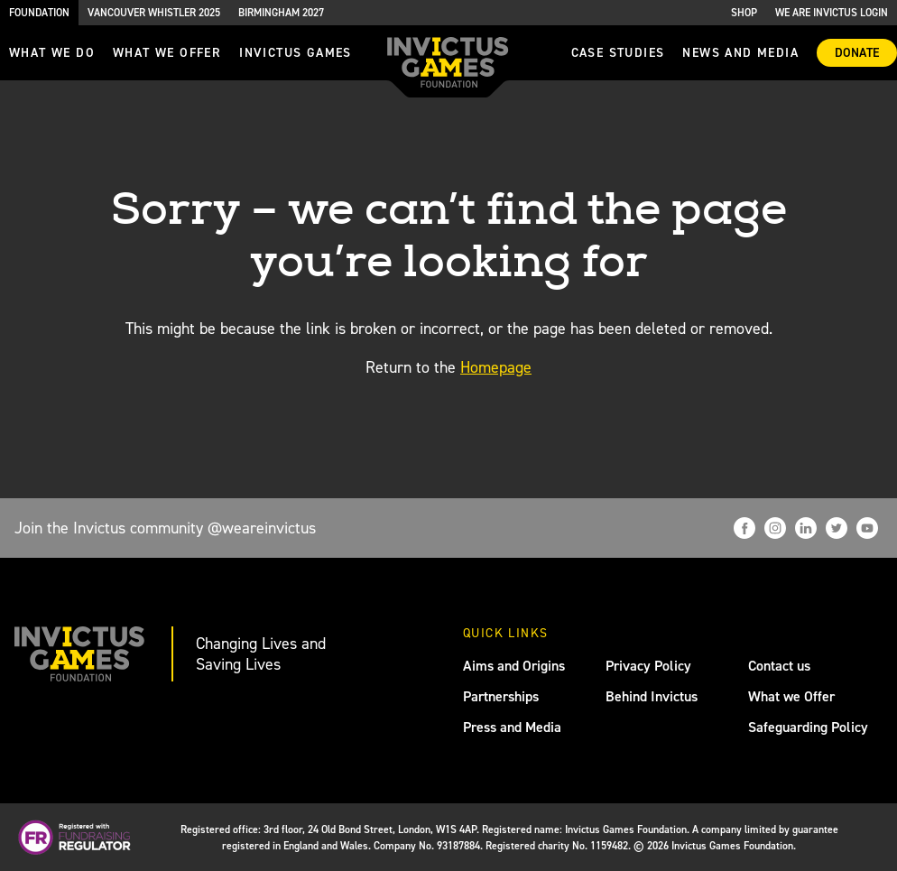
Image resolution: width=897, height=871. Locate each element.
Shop (744, 12)
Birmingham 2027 (281, 12)
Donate (857, 52)
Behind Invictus (652, 696)
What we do (52, 52)
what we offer (167, 52)
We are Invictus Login (831, 12)
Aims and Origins (514, 665)
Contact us (779, 665)
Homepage (496, 367)
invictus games (295, 52)
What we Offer (791, 696)
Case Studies (618, 52)
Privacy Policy (648, 665)
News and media (740, 52)
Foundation (39, 12)
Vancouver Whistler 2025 (154, 12)
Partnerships (501, 696)
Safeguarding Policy (808, 727)
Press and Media (512, 727)
